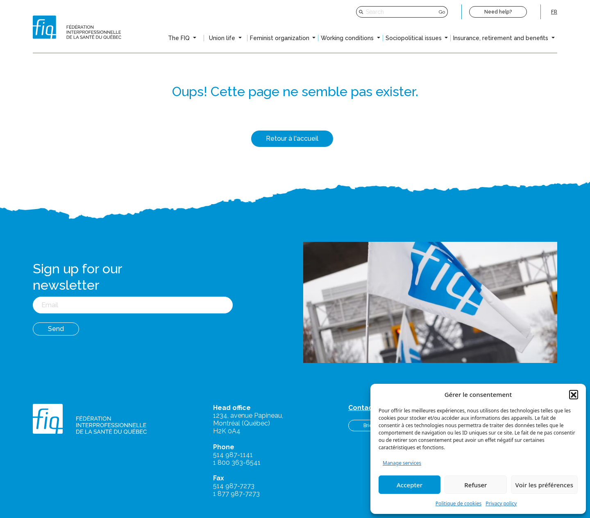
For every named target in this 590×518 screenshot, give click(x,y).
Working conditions (348, 38)
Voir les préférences (544, 485)
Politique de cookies (458, 503)
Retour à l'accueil (292, 138)
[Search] (401, 12)
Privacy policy (501, 503)
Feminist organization (280, 38)
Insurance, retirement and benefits (501, 38)
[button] (574, 394)
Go (442, 12)
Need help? (498, 12)
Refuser (475, 485)
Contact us (366, 408)
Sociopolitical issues (414, 38)
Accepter (409, 485)
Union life (223, 38)
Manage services (402, 462)
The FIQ (179, 38)
